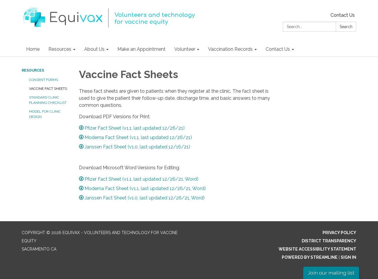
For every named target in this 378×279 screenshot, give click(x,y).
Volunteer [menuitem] (184, 49)
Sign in (348, 257)
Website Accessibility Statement (317, 249)
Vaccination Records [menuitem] (230, 49)
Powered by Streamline (310, 257)
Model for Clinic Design (45, 114)
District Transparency (329, 241)
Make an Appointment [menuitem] (141, 49)
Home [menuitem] (33, 49)
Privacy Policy (339, 232)
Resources (33, 70)
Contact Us (342, 15)
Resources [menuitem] (59, 49)
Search (346, 26)
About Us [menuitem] (94, 49)
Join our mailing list (331, 273)
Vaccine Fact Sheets (48, 89)
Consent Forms (43, 80)
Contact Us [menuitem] (278, 49)
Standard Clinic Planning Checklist (48, 100)
